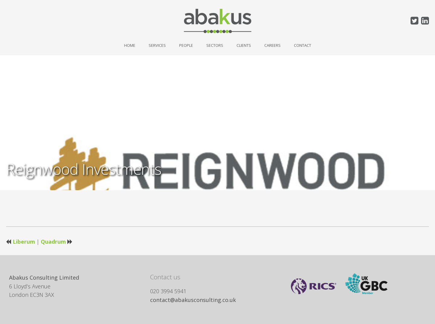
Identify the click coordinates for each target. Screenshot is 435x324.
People (186, 45)
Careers (272, 45)
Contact (302, 45)
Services (157, 45)
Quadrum (53, 241)
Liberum (24, 241)
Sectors (214, 45)
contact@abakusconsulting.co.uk (193, 299)
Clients (244, 45)
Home (129, 45)
